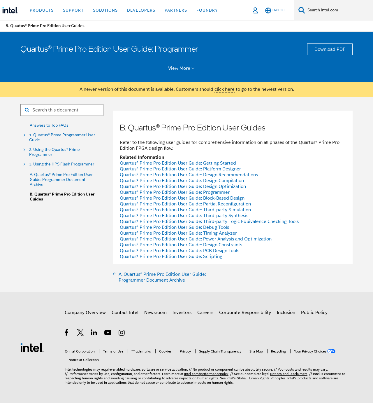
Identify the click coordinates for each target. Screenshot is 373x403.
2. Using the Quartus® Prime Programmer (54, 152)
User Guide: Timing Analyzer (178, 233)
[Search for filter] (61, 110)
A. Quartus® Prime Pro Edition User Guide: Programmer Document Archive (61, 179)
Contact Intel (125, 312)
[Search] (301, 10)
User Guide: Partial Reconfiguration (185, 204)
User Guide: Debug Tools (174, 227)
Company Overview (85, 312)
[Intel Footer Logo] (32, 347)
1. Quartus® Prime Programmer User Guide (62, 137)
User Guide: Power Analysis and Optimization (196, 239)
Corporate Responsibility (245, 312)
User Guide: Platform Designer (180, 169)
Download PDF (329, 49)
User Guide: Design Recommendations (189, 175)
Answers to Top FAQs (49, 125)
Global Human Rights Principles (261, 378)
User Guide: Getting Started (178, 163)
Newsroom (155, 312)
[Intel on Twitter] (80, 333)
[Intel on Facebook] (66, 333)
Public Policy (314, 312)
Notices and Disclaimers (288, 373)
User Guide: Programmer (175, 192)
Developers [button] (141, 10)
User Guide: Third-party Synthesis (184, 216)
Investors (182, 312)
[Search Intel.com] (339, 10)
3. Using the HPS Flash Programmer (61, 164)
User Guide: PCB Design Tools (179, 251)
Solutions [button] (105, 10)
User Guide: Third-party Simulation (185, 210)
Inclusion (286, 312)
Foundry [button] (207, 10)
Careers (205, 312)
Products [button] (42, 10)
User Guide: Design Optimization (183, 186)
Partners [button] (176, 10)
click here (224, 89)
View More (182, 68)
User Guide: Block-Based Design (182, 198)
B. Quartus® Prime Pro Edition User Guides (62, 197)
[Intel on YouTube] (108, 333)
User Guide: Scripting (171, 256)
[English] (275, 10)
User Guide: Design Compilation (182, 181)
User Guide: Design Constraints (181, 245)
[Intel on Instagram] (121, 333)
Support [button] (73, 10)
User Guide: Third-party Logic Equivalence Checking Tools (209, 221)
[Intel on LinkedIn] (94, 333)
